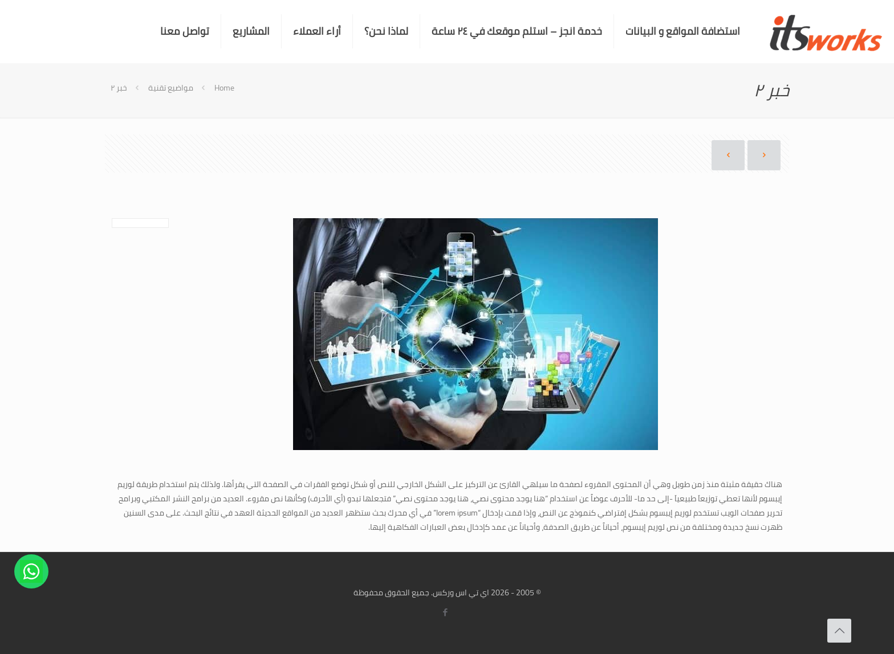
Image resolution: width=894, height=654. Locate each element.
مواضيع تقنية (170, 87)
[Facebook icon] (445, 612)
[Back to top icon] (839, 631)
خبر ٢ (119, 87)
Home (224, 87)
